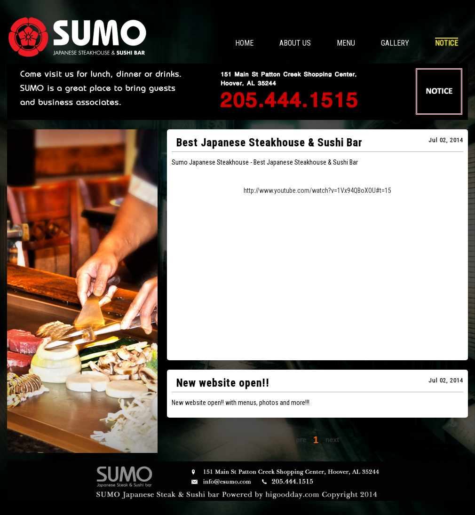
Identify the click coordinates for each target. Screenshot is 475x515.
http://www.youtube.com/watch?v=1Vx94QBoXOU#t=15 (317, 190)
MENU (346, 43)
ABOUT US (295, 43)
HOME (244, 43)
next (332, 440)
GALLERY (395, 43)
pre (301, 440)
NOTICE (446, 43)
